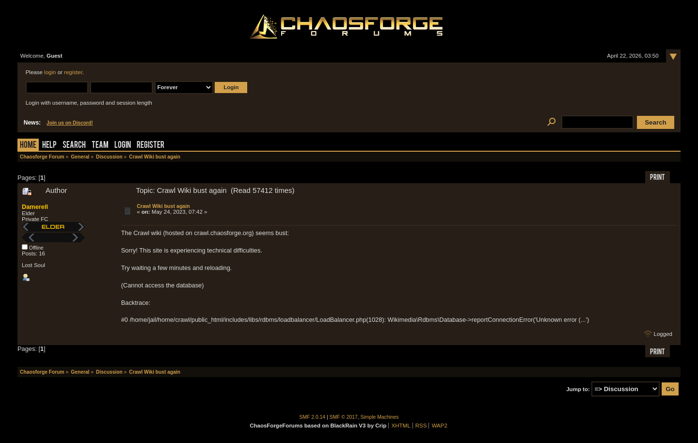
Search (74, 145)
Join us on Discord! (70, 123)
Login (122, 145)
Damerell (35, 206)
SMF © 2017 (344, 417)
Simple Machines (380, 417)
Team (100, 145)
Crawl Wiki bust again (163, 206)
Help (49, 145)
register (73, 72)
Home (28, 145)
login (50, 72)
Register (150, 145)
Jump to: (578, 389)
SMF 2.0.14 (313, 417)
